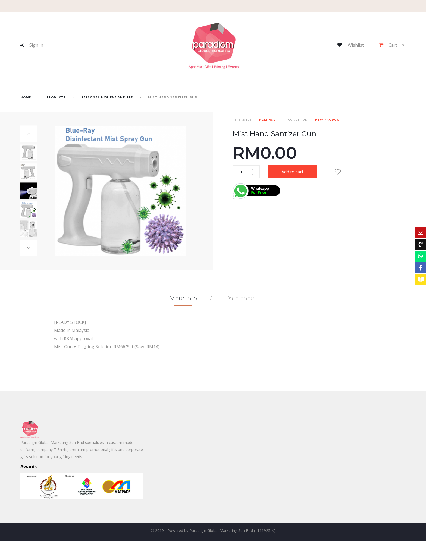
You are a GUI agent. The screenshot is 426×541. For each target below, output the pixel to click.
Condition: (298, 119)
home (25, 97)
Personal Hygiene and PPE (107, 97)
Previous (28, 134)
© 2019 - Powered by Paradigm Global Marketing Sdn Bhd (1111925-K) (213, 530)
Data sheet (241, 298)
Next (28, 248)
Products (56, 97)
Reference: (242, 119)
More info (183, 298)
